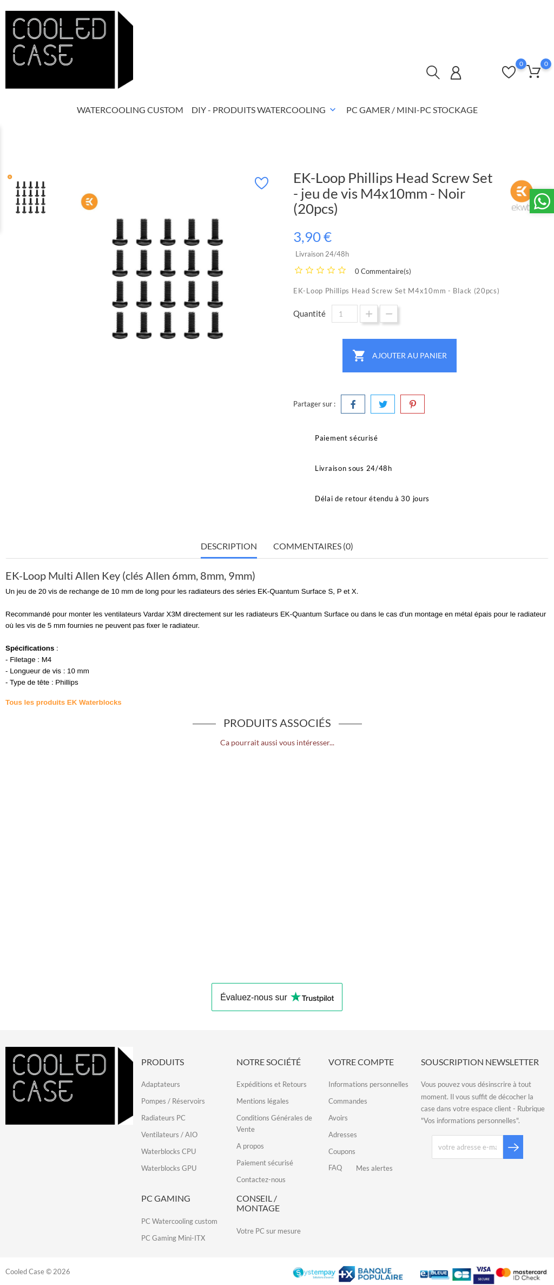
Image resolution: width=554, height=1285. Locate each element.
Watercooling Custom (130, 109)
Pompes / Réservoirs (173, 1101)
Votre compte (361, 1062)
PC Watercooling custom (179, 1221)
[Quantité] (345, 314)
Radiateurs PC (163, 1117)
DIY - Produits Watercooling (265, 110)
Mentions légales (262, 1101)
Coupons (341, 1151)
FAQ (527, 18)
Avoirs (338, 1117)
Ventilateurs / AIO (169, 1134)
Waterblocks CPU (168, 1151)
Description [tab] (229, 546)
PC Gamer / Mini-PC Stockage (412, 109)
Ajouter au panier (399, 356)
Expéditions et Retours (271, 1084)
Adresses (342, 1134)
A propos (250, 1146)
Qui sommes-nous (472, 18)
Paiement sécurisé (264, 1162)
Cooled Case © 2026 (37, 1271)
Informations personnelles (368, 1084)
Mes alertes (374, 1168)
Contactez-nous (399, 18)
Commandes (347, 1101)
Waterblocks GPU (168, 1168)
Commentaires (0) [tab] (313, 546)
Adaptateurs (160, 1084)
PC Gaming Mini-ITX (173, 1238)
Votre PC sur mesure (268, 1231)
